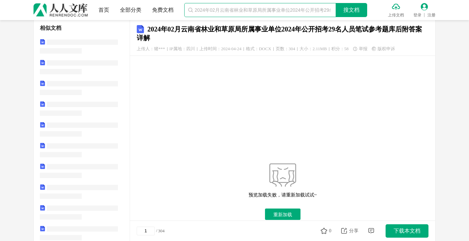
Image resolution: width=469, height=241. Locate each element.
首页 (103, 10)
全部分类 (130, 10)
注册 (431, 15)
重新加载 (282, 214)
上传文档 (396, 15)
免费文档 (163, 10)
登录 (417, 15)
